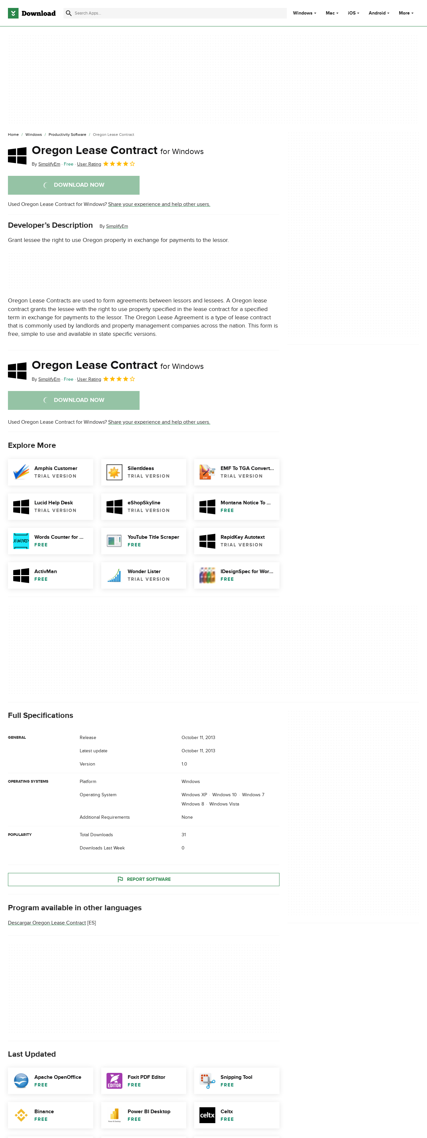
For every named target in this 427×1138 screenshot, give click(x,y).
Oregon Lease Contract (118, 150)
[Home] (13, 135)
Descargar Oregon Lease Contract (47, 923)
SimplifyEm (117, 226)
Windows (303, 13)
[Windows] (33, 135)
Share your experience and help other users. (159, 204)
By (46, 164)
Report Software (143, 879)
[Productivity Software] (67, 135)
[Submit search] (69, 13)
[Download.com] (32, 13)
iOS (352, 13)
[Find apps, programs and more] (175, 13)
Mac (330, 13)
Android (377, 13)
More (407, 13)
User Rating (106, 163)
